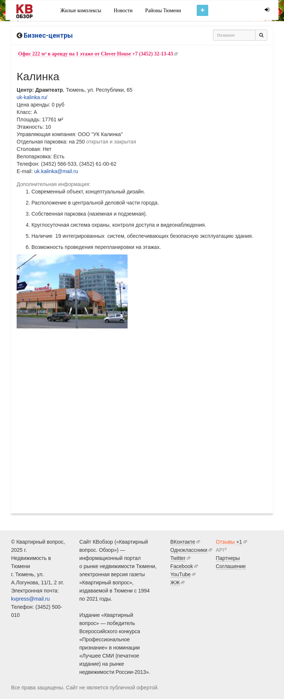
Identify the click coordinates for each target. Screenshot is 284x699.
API (220, 550)
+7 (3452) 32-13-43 (95, 54)
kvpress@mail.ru (30, 599)
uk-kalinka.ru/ (32, 97)
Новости (123, 10)
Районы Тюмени (163, 10)
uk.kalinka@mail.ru (56, 171)
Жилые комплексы (80, 10)
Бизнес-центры (48, 35)
